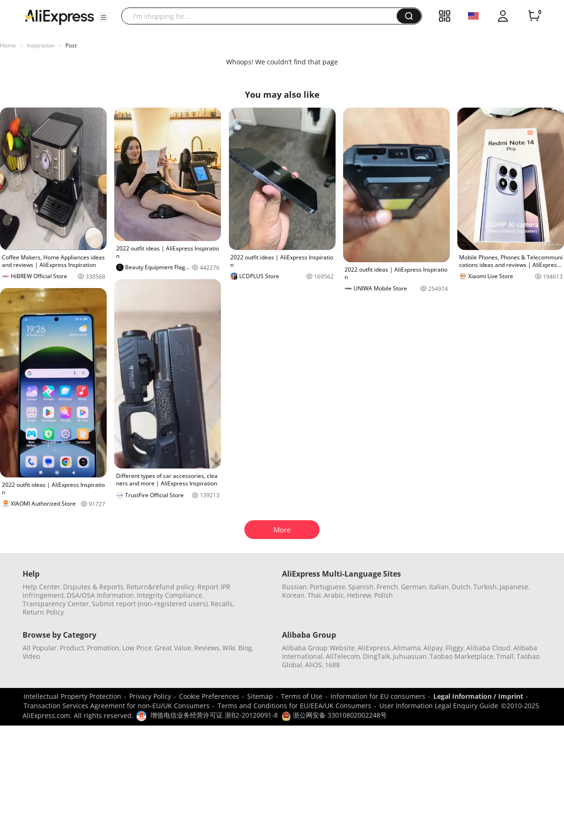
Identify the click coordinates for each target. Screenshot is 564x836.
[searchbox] (262, 16)
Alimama (407, 647)
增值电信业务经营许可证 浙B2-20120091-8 (214, 715)
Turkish (485, 586)
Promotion (103, 647)
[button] (103, 17)
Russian (294, 586)
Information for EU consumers (377, 696)
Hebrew (359, 595)
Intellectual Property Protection (72, 696)
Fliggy (454, 647)
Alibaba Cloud (488, 647)
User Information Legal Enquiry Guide (438, 705)
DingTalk (376, 656)
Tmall (505, 656)
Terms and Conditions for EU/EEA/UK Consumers (294, 705)
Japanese (514, 586)
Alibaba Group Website (318, 647)
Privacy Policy (150, 696)
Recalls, (223, 603)
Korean (293, 595)
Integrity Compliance (169, 595)
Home (8, 45)
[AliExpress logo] (59, 16)
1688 (332, 664)
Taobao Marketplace (462, 656)
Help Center (41, 586)
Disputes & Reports (93, 586)
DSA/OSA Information (100, 595)
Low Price (137, 647)
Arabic (334, 595)
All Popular (40, 647)
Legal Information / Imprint (478, 696)
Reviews (206, 647)
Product (72, 647)
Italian (439, 586)
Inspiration (41, 45)
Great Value (173, 647)
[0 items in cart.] (533, 15)
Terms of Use (301, 696)
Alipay (433, 647)
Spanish (361, 586)
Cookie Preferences (209, 696)
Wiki (228, 647)
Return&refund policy (160, 586)
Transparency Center (56, 603)
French (387, 586)
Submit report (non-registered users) (150, 603)
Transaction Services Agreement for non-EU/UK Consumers (117, 705)
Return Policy (43, 612)
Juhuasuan (410, 656)
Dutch (461, 586)
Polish (383, 595)
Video (31, 656)
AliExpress (374, 647)
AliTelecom (343, 656)
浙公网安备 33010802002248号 (334, 715)
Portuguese (327, 586)
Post (71, 45)
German (413, 586)
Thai (314, 595)
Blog (245, 647)
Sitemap (260, 696)
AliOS (313, 664)
